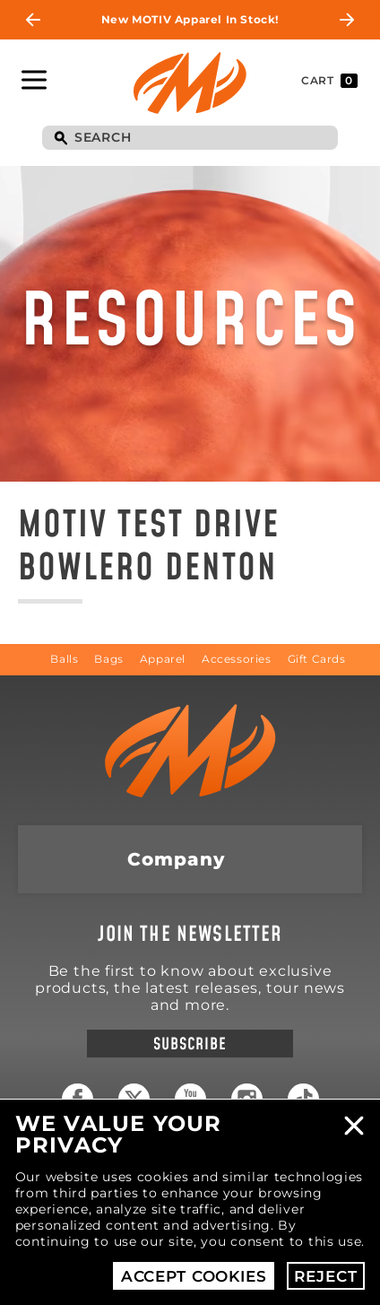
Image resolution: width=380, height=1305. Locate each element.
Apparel (163, 659)
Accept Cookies (194, 1276)
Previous (33, 19)
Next (347, 19)
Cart (329, 81)
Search (60, 139)
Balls (64, 659)
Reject (325, 1276)
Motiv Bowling (190, 82)
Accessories (237, 659)
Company (176, 859)
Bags (108, 659)
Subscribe (189, 1044)
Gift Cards (317, 659)
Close (354, 1125)
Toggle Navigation (34, 80)
